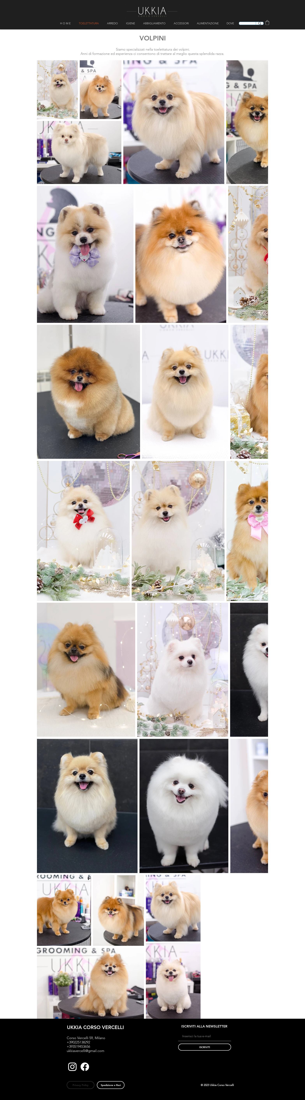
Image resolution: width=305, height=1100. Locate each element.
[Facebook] (84, 1066)
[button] (113, 23)
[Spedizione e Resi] (110, 1085)
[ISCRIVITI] (204, 1047)
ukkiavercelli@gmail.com (85, 1051)
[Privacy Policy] (80, 1085)
